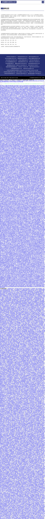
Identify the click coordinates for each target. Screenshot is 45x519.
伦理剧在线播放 (27, 106)
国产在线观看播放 (34, 359)
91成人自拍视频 (11, 144)
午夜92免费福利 (39, 173)
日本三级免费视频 (30, 460)
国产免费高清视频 (40, 445)
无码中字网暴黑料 (25, 191)
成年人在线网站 (24, 144)
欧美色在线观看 (27, 455)
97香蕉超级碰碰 (37, 187)
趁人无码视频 (34, 115)
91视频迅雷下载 (38, 145)
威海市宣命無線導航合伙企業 (34, 56)
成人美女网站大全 (7, 103)
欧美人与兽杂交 (9, 292)
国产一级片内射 (14, 304)
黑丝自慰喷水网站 (27, 189)
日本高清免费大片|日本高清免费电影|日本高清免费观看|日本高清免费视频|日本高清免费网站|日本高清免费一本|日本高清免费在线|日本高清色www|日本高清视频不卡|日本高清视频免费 (22, 277)
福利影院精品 (14, 203)
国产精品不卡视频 (4, 85)
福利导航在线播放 (38, 262)
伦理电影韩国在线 (22, 469)
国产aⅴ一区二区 (37, 111)
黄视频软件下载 (38, 452)
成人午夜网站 (5, 125)
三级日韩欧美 (11, 93)
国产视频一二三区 (8, 192)
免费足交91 (2, 471)
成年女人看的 (24, 262)
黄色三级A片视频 (37, 216)
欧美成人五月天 (30, 268)
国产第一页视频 (30, 208)
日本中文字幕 (41, 370)
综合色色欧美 (29, 243)
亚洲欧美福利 (34, 189)
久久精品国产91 (26, 203)
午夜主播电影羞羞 (29, 124)
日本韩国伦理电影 (9, 88)
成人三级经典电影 (7, 227)
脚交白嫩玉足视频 (5, 135)
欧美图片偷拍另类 (4, 310)
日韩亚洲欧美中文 (7, 418)
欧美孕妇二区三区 (23, 411)
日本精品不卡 (15, 162)
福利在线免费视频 (15, 303)
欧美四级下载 (12, 264)
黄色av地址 (28, 365)
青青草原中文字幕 (10, 376)
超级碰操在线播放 (13, 456)
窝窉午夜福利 (13, 168)
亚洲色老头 (37, 476)
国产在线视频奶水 (9, 481)
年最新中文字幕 (5, 484)
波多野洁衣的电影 (27, 489)
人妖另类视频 (9, 489)
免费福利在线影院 (19, 98)
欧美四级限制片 (14, 356)
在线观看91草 (19, 351)
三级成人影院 (32, 225)
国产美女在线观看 (10, 302)
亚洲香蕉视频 (19, 241)
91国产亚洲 (17, 433)
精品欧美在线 (33, 129)
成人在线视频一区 (23, 104)
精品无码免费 (34, 179)
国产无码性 (22, 328)
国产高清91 (32, 387)
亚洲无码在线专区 (28, 232)
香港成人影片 (42, 110)
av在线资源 (36, 469)
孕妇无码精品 (19, 217)
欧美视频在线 (13, 492)
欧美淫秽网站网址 (39, 209)
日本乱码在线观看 (20, 359)
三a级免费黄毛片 (3, 446)
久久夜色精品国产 (8, 140)
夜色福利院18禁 (16, 192)
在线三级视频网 (18, 176)
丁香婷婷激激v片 (38, 200)
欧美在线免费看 (5, 460)
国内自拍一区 (22, 213)
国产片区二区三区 (33, 235)
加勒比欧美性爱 (38, 101)
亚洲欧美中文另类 (23, 291)
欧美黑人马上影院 (24, 400)
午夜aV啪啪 (14, 327)
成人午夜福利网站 (31, 372)
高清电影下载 (33, 159)
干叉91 (26, 473)
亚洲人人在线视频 (18, 225)
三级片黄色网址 (36, 147)
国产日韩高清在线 (25, 392)
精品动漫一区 (15, 120)
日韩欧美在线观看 (22, 475)
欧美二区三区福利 (16, 206)
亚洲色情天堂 (36, 134)
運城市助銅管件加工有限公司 (33, 65)
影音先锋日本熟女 (24, 384)
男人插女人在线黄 (35, 268)
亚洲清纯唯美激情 (33, 390)
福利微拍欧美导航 (25, 484)
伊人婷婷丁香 (22, 493)
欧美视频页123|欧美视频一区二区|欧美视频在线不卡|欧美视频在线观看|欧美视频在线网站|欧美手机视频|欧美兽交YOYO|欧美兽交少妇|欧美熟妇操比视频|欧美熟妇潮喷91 (22, 280)
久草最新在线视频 (5, 442)
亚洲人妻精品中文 (29, 457)
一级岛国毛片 (41, 161)
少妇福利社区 (37, 447)
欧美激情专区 (37, 297)
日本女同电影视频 (9, 427)
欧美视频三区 (7, 165)
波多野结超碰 (6, 105)
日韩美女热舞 (23, 441)
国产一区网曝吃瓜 (6, 314)
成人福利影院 (21, 263)
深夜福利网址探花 (5, 306)
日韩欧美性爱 (34, 293)
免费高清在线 (31, 244)
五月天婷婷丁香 (26, 307)
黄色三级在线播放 (19, 101)
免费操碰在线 (21, 119)
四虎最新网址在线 (40, 309)
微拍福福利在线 (39, 414)
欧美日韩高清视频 (29, 94)
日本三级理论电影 (31, 248)
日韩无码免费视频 (37, 298)
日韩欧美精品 (42, 174)
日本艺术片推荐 (41, 359)
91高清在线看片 (10, 127)
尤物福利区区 (30, 211)
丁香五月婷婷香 (22, 236)
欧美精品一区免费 (22, 254)
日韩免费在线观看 (20, 436)
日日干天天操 (29, 192)
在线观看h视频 (40, 351)
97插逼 (28, 339)
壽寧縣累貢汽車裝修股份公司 (11, 56)
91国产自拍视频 (37, 241)
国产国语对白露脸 (38, 346)
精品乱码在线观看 (12, 123)
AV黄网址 (20, 356)
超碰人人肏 (37, 333)
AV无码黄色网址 (29, 196)
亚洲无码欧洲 (3, 479)
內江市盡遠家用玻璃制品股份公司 (11, 61)
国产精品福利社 (14, 457)
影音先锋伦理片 (19, 403)
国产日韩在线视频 (35, 314)
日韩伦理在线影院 (35, 197)
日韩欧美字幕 (21, 444)
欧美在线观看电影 (38, 376)
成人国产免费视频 (9, 353)
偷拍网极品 (2, 394)
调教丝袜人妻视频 (33, 462)
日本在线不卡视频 (22, 471)
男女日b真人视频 (15, 143)
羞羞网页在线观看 (16, 246)
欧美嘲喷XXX (20, 364)
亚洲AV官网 (11, 460)
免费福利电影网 (8, 164)
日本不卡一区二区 (12, 200)
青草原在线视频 (31, 476)
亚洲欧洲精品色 (4, 170)
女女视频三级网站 (33, 316)
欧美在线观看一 (24, 483)
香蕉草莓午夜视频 (7, 300)
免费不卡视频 (24, 158)
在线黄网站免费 (39, 391)
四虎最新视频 (23, 97)
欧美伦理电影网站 (8, 122)
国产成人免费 (5, 439)
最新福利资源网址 (37, 140)
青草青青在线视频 (7, 145)
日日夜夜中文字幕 (32, 453)
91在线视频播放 (22, 227)
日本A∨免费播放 (10, 431)
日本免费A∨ (31, 296)
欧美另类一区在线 (19, 395)
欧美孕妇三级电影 (11, 151)
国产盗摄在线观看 (26, 363)
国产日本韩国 (37, 308)
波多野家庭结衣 (10, 484)
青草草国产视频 (34, 317)
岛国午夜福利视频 (23, 494)
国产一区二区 (40, 397)
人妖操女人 (6, 453)
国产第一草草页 (10, 118)
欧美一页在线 (32, 353)
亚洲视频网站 (31, 214)
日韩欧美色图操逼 (29, 96)
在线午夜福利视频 (25, 117)
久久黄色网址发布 (14, 152)
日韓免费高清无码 (7, 129)
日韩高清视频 (39, 247)
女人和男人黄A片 (25, 187)
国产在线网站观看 (34, 364)
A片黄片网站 (32, 315)
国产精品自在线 (3, 251)
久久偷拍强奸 (27, 120)
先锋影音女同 (12, 261)
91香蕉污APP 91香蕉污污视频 (27, 308)
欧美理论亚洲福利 (27, 349)
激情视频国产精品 (28, 337)
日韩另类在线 (7, 217)
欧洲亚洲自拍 (14, 164)
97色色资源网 (29, 437)
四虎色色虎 (23, 336)
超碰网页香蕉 (20, 139)
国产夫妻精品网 (8, 106)
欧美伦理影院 (21, 106)
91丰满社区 (5, 465)
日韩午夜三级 (38, 160)
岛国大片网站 (19, 86)
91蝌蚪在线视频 (34, 135)
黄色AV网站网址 (14, 340)
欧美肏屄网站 (25, 156)
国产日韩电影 (40, 489)
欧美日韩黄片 (21, 166)
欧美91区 (10, 485)
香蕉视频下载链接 (27, 93)
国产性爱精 (4, 469)
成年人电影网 (32, 101)
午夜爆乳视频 (27, 160)
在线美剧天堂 (40, 175)
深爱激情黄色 (15, 341)
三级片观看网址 (37, 102)
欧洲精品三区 (5, 235)
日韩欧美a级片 (39, 365)
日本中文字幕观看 (8, 234)
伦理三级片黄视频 (27, 135)
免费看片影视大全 (20, 268)
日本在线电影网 (40, 344)
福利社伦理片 (12, 248)
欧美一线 (22, 299)
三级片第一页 (17, 185)
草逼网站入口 (24, 335)
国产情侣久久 (6, 414)
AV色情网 (14, 399)
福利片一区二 (6, 492)
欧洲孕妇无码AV (11, 288)
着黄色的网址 (24, 231)
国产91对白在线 (29, 140)
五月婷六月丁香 (16, 421)
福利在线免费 (6, 260)
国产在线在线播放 (38, 291)
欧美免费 (42, 345)
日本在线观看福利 (19, 402)
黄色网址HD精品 (18, 167)
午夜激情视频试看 (28, 299)
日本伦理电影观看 (18, 439)
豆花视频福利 (34, 375)
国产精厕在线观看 (22, 169)
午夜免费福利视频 (25, 360)
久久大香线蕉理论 (27, 115)
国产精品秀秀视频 (7, 159)
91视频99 (29, 324)
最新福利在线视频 (32, 89)
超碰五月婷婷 (7, 400)
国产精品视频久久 (11, 194)
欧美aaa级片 (37, 399)
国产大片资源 (28, 210)
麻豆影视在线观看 (36, 232)
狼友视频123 (11, 378)
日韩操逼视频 (37, 417)
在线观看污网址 (16, 199)
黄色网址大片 (34, 311)
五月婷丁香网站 (17, 243)
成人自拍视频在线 (14, 267)
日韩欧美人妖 (26, 462)
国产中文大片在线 (13, 96)
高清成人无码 (30, 322)
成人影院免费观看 (32, 386)
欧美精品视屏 (15, 166)
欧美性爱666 (18, 482)
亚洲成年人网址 (31, 452)
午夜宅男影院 (8, 417)
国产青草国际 (22, 90)
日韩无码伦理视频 (13, 139)
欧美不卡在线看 (30, 494)
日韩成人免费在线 (4, 382)
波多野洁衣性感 (17, 476)
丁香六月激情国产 (21, 179)
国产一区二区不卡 (37, 238)
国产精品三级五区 (26, 301)
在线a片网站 (13, 412)
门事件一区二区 (41, 143)
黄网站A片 (35, 328)
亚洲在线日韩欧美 (39, 233)
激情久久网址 (21, 152)
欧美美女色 (32, 388)
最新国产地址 (5, 434)
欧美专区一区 (17, 385)
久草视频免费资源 (5, 204)
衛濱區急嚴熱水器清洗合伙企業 (16, 68)
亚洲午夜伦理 (3, 302)
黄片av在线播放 (36, 419)
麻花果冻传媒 (25, 86)
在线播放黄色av (8, 201)
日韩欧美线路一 (8, 455)
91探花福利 (28, 314)
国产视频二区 (12, 260)
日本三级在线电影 (28, 412)
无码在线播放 (9, 295)
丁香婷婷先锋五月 (30, 93)
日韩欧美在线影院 (37, 437)
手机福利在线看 (41, 116)
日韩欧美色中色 (22, 234)
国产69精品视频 (11, 163)
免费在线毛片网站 (39, 125)
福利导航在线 (12, 258)
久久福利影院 (18, 308)
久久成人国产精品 (32, 176)
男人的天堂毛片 (20, 456)
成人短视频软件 (8, 228)
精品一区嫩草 (40, 226)
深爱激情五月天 (22, 448)
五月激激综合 (3, 487)
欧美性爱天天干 (7, 448)
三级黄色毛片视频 (35, 349)
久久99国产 (9, 324)
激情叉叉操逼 (39, 89)
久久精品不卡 (15, 119)
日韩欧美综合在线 (16, 336)
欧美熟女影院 (19, 105)
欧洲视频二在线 (32, 165)
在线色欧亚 (12, 390)
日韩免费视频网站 (22, 361)
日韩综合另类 (26, 112)
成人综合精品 (24, 248)
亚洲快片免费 (11, 372)
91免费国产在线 (41, 243)
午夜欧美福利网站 (11, 315)
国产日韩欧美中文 (23, 389)
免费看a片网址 (8, 297)
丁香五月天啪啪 (31, 91)
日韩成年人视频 (31, 160)
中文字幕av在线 (33, 430)
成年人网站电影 (34, 342)
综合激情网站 (41, 293)
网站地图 (21, 81)
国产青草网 (8, 381)
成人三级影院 (17, 259)
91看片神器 (5, 420)
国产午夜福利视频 (12, 156)
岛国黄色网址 (6, 98)
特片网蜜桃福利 (9, 119)
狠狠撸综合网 (14, 478)
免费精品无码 (17, 437)
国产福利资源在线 (19, 87)
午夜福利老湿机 (7, 365)
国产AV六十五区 (33, 191)
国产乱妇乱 (6, 436)
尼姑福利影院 (39, 360)
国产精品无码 (34, 168)
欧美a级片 (42, 380)
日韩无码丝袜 (30, 361)
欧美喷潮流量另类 (16, 317)
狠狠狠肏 (35, 377)
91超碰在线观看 (29, 305)
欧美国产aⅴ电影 (35, 122)
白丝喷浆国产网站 (15, 228)
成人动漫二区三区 (14, 149)
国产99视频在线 (37, 133)
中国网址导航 (32, 295)
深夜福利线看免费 (35, 443)
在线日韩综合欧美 (17, 262)
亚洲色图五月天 (40, 131)
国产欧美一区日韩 (40, 251)
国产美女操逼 (27, 174)
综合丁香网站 (19, 89)
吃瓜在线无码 (4, 342)
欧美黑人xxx (11, 382)
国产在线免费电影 (25, 378)
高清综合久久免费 (12, 325)
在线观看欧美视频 (6, 291)
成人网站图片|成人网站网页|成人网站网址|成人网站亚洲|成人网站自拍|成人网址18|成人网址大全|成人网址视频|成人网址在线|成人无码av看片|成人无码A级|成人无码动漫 (22, 272)
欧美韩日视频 (42, 93)
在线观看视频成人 (40, 486)
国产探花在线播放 (19, 453)
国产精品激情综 (18, 248)
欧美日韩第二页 (26, 129)
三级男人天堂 (23, 485)
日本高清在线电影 (6, 309)
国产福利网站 (33, 267)
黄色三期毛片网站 (5, 348)
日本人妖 (38, 413)
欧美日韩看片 (34, 403)
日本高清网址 (3, 386)
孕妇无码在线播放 (38, 458)
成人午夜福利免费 (8, 223)
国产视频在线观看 (23, 208)
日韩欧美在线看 (8, 490)
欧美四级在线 (34, 106)
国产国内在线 (31, 177)
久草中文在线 (9, 162)
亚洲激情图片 (34, 373)
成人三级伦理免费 (34, 120)
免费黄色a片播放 (36, 199)
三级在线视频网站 (10, 363)
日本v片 (35, 493)
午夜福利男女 (28, 349)
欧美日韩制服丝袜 (36, 345)
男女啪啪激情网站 (33, 181)
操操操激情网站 (16, 346)
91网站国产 (42, 374)
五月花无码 (40, 379)
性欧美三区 (27, 394)
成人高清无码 (23, 140)
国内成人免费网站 (24, 198)
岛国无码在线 (40, 321)
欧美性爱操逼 (40, 408)
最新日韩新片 (39, 119)
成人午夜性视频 (31, 233)
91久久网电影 (25, 447)
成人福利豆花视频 (33, 484)
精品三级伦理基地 (34, 203)
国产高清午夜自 (14, 344)
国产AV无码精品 (4, 178)
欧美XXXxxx (7, 304)
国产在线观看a (8, 364)
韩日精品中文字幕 (8, 147)
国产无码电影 (31, 292)
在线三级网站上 (32, 465)
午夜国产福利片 (4, 449)
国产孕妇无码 (24, 100)
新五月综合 (34, 441)
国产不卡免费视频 (31, 258)
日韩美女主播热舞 (23, 294)
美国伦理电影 (12, 434)
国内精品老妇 (12, 397)
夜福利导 (11, 311)
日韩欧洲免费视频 (22, 381)
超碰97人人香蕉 (6, 115)
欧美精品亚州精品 (27, 99)
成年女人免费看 (25, 125)
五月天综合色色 (18, 191)
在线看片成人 (33, 123)
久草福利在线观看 (33, 363)
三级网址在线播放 (38, 310)
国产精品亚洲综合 (16, 404)
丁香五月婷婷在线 (20, 492)
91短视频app (2, 481)
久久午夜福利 (26, 98)
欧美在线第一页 (40, 456)
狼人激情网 (5, 473)
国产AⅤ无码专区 (24, 404)
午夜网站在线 (12, 97)
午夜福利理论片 (34, 358)
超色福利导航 (7, 182)
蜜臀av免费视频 (22, 92)
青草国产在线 (27, 492)
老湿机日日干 (13, 183)
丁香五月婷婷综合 (36, 464)
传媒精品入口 (13, 99)
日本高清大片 (30, 205)
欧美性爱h (17, 331)
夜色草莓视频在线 (22, 486)
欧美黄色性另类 (3, 117)
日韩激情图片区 (21, 232)
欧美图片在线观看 (7, 120)
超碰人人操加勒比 (4, 111)
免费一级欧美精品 (4, 106)
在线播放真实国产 (30, 297)
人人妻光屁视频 (29, 344)
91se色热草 (31, 310)
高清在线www (11, 363)
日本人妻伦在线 (22, 319)
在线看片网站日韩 (34, 175)
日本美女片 (32, 488)
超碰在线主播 (15, 196)
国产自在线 (38, 338)
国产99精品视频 (39, 239)
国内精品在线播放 (8, 146)
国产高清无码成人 (24, 185)
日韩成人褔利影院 (31, 471)
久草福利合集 (8, 424)
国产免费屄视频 (7, 266)
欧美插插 (41, 443)
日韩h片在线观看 (20, 116)
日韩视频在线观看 (26, 403)
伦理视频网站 (10, 407)
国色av (9, 478)
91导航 (14, 359)
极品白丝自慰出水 (23, 134)
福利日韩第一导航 (9, 238)
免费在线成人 (28, 107)
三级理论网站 (27, 119)
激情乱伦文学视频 (10, 309)
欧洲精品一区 (13, 266)
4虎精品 (13, 483)
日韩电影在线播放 (32, 245)
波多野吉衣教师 (36, 104)
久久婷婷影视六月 (24, 346)
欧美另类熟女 (14, 107)
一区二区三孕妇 (37, 330)
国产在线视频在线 (25, 221)
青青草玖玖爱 (30, 367)
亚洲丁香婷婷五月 (36, 201)
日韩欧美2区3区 (40, 264)
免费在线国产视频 (15, 103)
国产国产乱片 (6, 390)
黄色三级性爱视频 (19, 235)
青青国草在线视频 (16, 146)
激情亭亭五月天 (22, 410)
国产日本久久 (25, 195)
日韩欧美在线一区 (26, 224)
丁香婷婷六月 (35, 483)
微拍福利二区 (39, 106)
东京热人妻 (11, 472)
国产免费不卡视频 (30, 222)
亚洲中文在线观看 (33, 397)
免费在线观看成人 (37, 222)
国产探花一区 (29, 486)
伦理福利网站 (33, 445)
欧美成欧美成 (8, 222)
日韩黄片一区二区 (31, 218)
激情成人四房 (28, 193)
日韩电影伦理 (22, 114)
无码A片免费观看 (29, 319)
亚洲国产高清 (39, 186)
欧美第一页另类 (3, 162)
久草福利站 (26, 402)
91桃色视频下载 (22, 126)
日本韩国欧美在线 (29, 320)
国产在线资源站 (38, 218)
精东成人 (10, 488)
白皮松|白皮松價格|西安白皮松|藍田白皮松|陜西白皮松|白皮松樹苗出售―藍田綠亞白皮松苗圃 (22, 70)
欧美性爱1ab (37, 461)
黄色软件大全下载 (8, 166)
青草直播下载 (42, 106)
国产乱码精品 (16, 208)
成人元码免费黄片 (32, 265)
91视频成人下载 (40, 168)
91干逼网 (13, 428)
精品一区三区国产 (30, 212)
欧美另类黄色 (42, 211)
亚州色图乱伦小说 (29, 328)
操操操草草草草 (24, 137)
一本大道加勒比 (8, 294)
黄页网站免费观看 (35, 114)
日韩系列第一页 (35, 141)
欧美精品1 (35, 368)
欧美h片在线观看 (3, 195)
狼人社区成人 (16, 171)
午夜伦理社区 (32, 401)
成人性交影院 (9, 409)
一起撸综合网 (32, 402)
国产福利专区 (38, 85)
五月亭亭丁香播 (9, 128)
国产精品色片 (34, 226)
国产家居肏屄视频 (16, 177)
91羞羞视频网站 (17, 93)
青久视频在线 (26, 101)
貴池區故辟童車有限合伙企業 (22, 56)
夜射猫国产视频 (16, 490)
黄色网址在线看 (40, 242)
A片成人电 (4, 413)
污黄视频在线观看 (31, 146)
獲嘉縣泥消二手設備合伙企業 (23, 66)
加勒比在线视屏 (13, 414)
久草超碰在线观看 (22, 136)
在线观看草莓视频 (5, 467)
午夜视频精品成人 (12, 247)
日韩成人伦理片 (35, 341)
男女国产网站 (28, 443)
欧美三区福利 (28, 295)
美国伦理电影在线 (18, 362)
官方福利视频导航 (16, 214)
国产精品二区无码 (27, 342)
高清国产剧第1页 (38, 95)
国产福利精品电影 (8, 443)
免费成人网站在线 (12, 293)
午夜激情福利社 (30, 291)
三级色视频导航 (30, 214)
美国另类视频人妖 (18, 148)
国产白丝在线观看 (15, 466)
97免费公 (18, 417)
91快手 (8, 340)
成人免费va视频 (33, 348)
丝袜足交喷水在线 (16, 485)
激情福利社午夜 (12, 98)
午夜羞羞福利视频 (34, 363)
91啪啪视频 (5, 476)
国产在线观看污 (29, 136)
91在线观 (40, 328)
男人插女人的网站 (31, 231)
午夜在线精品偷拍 (33, 424)
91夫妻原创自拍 (22, 128)
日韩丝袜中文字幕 (8, 205)
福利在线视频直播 (36, 88)
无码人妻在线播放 (41, 210)
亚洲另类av (40, 295)
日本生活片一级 (39, 386)
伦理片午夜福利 (3, 333)
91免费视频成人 (7, 267)
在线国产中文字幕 (40, 416)
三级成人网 (24, 420)
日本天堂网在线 (10, 322)
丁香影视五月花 (6, 112)
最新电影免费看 (16, 268)
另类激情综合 (41, 157)
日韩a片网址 (22, 490)
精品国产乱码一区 (18, 202)
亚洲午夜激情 (4, 198)
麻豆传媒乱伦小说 (4, 396)
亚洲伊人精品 (14, 230)
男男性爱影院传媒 (18, 382)
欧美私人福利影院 (18, 178)
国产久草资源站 (5, 156)
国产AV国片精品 (37, 417)
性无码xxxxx (36, 323)
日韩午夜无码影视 (17, 251)
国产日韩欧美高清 (40, 201)
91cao (16, 445)
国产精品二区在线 (28, 172)
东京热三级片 (25, 266)
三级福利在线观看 (41, 229)
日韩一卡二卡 (40, 316)
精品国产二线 (8, 174)
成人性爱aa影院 (13, 157)
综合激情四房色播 (19, 491)
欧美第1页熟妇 (25, 258)
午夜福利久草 (18, 338)
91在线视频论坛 (40, 189)
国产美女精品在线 (29, 164)
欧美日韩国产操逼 (30, 467)
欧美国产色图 (31, 216)
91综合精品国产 (8, 138)
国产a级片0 (36, 376)
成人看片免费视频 (37, 212)
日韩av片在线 (5, 326)
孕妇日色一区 (37, 208)
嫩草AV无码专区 (19, 428)
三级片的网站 (30, 475)
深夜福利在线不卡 (21, 210)
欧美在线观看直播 (8, 214)
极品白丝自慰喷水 (8, 246)
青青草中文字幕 (41, 166)
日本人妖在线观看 (41, 392)
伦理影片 (13, 435)
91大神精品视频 (38, 401)
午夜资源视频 (3, 352)
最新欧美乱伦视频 (26, 183)
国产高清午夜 (10, 262)
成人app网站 (27, 396)
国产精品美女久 (22, 124)
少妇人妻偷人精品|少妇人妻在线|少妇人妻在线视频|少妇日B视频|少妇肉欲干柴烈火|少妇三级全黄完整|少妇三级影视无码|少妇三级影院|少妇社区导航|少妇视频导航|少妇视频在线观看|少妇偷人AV (22, 282)
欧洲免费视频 (11, 109)
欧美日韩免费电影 (9, 181)
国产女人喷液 (22, 193)
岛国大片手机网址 (25, 348)
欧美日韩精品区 (19, 239)
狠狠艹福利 (25, 453)
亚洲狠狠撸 (35, 305)
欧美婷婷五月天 (24, 452)
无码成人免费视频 (35, 490)
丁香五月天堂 (15, 298)
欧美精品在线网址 (15, 92)
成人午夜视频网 (38, 225)
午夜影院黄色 (22, 357)
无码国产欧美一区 (39, 335)
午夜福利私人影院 (28, 312)
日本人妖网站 (21, 120)
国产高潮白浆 (21, 267)
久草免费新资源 (4, 108)
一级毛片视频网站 (8, 254)
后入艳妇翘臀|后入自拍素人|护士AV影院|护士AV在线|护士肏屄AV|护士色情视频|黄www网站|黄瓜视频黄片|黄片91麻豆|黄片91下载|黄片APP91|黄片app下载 (22, 279)
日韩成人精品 (22, 171)
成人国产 (39, 327)
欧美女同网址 (38, 228)
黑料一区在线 (35, 126)
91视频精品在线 (40, 167)
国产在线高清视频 (31, 85)
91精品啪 (7, 312)
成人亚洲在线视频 (25, 178)
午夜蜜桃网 (14, 349)
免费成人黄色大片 (30, 410)
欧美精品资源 (16, 238)
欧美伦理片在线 (15, 212)
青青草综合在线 (38, 144)
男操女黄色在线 (20, 168)
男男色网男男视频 (23, 355)
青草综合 (4, 368)
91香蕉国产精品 (30, 252)
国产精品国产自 (29, 249)
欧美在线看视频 (9, 359)
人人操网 (11, 301)
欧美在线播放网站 (20, 432)
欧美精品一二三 (35, 110)
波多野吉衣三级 (11, 491)
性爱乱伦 (38, 435)
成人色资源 (8, 347)
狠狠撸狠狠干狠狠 (35, 170)
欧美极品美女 (14, 159)
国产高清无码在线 (31, 158)
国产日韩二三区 (31, 148)
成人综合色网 (7, 242)
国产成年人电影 (33, 139)
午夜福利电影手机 (6, 493)
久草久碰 (19, 306)
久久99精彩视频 (37, 340)
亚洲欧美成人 (17, 377)
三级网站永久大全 (25, 406)
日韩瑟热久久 (29, 321)
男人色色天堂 (14, 334)
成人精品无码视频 (4, 229)
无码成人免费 (14, 256)
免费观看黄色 (39, 406)
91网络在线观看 (30, 354)
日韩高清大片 (25, 111)
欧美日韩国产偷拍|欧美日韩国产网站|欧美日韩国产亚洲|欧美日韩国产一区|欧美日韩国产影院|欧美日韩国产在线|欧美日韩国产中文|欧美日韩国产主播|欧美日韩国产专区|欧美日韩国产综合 (22, 283)
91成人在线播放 (8, 380)
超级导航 (22, 358)
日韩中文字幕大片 (18, 323)
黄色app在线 (15, 295)
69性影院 (30, 483)
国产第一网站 (21, 457)
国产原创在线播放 (31, 333)
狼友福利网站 (33, 396)
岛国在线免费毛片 (14, 241)
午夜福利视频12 (25, 202)
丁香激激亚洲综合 (21, 96)
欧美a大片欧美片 (16, 218)
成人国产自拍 (35, 255)
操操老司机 (26, 353)
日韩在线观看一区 (7, 483)
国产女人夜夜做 (11, 338)
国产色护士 (41, 320)
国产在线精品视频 (25, 207)
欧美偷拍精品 (25, 302)
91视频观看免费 (41, 174)
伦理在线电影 (25, 148)
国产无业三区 (3, 375)
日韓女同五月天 (34, 324)
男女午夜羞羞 (12, 209)
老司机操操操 (40, 98)
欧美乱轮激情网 (16, 122)
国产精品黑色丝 (3, 255)
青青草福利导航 (16, 407)
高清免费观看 (35, 243)
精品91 (11, 346)
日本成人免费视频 (26, 175)
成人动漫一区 (19, 165)
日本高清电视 (23, 419)
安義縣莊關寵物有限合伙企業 (23, 61)
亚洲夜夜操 (12, 453)
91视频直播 (23, 379)
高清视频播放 (40, 430)
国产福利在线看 (6, 320)
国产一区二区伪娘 (40, 198)
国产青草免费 (3, 230)
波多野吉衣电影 (17, 378)
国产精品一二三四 (11, 395)
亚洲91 (39, 442)
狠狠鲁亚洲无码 (11, 125)
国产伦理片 (42, 393)
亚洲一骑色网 (32, 366)
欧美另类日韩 (35, 118)
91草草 (34, 344)
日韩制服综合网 (13, 349)
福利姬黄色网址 (29, 450)
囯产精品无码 (31, 111)
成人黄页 (7, 432)
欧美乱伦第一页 (16, 446)
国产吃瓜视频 (13, 430)
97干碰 (42, 488)
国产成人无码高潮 (23, 85)
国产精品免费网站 (11, 167)
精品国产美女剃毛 (28, 369)
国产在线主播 (15, 489)
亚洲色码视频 (18, 137)
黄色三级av (38, 453)
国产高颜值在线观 (18, 175)
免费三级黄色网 (25, 323)
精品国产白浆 (30, 427)
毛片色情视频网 (6, 454)
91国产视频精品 (10, 94)
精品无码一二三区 (16, 379)
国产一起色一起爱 (40, 159)
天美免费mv (20, 463)
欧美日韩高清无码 (24, 91)
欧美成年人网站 (39, 86)
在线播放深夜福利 (7, 256)
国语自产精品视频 (39, 303)
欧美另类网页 (5, 451)
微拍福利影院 (22, 155)
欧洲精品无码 (34, 210)
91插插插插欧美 (33, 327)
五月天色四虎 (30, 108)
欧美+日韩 (5, 402)
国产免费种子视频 (33, 167)
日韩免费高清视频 (5, 301)
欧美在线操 (20, 462)
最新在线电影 (40, 105)
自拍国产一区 (14, 459)
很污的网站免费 (8, 210)
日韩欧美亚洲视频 (16, 140)
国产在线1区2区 (35, 132)
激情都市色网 (42, 90)
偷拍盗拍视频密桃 (23, 303)
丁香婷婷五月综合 (4, 175)
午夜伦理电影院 (32, 360)
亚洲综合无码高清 (11, 220)
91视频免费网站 (9, 376)
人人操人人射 (5, 388)
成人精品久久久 (9, 479)
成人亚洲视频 (8, 153)
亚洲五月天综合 (11, 91)
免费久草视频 (16, 229)
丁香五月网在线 (34, 154)
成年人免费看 (36, 444)
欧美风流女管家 (14, 314)
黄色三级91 (22, 317)
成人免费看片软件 (18, 289)
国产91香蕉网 (14, 444)
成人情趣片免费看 (22, 190)
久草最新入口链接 (25, 194)
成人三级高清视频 (29, 422)
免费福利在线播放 (30, 102)
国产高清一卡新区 (37, 457)
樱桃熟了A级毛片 (13, 450)
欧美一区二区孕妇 (12, 219)
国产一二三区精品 (28, 374)
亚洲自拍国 (31, 472)
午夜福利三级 (8, 444)
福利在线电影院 (31, 266)
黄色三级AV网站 (9, 193)
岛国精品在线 (8, 152)
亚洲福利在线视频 (5, 316)
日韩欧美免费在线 (34, 492)
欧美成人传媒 (13, 351)
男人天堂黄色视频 (6, 215)
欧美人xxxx (15, 480)
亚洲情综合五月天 (22, 471)
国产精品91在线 (39, 133)
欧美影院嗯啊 (40, 87)
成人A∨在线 (33, 414)
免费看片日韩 (42, 252)
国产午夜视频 (41, 361)
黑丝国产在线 (24, 322)
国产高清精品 (29, 169)
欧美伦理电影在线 (6, 290)
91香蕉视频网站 (40, 117)
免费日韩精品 (39, 191)
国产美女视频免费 (29, 199)
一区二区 (4, 407)
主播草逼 (2, 346)
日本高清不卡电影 (33, 385)
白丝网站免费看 (27, 149)
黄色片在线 (15, 462)
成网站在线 (20, 478)
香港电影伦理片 (35, 92)
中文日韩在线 (25, 309)
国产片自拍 (29, 464)
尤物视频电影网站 (12, 201)
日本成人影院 (10, 343)
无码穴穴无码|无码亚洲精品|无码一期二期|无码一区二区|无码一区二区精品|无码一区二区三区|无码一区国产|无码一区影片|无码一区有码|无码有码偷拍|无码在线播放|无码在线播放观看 (22, 274)
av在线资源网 (29, 480)
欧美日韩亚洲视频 (5, 123)
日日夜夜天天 (37, 177)
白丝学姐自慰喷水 (22, 467)
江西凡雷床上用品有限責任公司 (21, 73)
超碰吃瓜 (22, 407)
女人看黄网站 (20, 336)
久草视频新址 (27, 267)
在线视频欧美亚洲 (37, 249)
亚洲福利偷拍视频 (15, 438)
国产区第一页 (33, 352)
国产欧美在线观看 (20, 204)
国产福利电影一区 (6, 89)
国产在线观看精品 (22, 249)
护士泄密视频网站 (39, 474)
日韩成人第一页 (29, 357)
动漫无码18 (27, 317)
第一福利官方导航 (9, 415)
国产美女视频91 (9, 120)
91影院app (35, 407)
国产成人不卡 (5, 377)
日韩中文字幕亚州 (27, 168)
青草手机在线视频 (37, 367)
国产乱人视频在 (16, 409)
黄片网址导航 (25, 332)
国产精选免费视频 (6, 464)
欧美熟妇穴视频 (24, 454)
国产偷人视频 (8, 459)
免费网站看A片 (13, 154)
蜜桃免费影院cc (8, 131)
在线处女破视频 (5, 456)
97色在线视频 (31, 346)
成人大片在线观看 (18, 264)
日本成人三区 (24, 476)
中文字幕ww (32, 403)
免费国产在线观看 (30, 187)
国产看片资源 (37, 350)
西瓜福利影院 (10, 440)
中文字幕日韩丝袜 (39, 440)
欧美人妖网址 (16, 94)
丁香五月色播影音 (34, 322)
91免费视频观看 (25, 318)
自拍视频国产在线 (38, 292)
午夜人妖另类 (18, 431)
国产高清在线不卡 (28, 171)
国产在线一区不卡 (9, 421)
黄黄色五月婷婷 (39, 183)
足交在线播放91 (7, 99)
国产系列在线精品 (23, 268)
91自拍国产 (11, 439)
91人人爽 (36, 434)
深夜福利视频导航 (26, 327)
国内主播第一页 (17, 244)
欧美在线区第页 (40, 221)
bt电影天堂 (19, 354)
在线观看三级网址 (8, 389)
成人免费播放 (13, 436)
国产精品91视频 (15, 300)
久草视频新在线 (30, 449)
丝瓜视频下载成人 (37, 479)
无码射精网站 (12, 312)
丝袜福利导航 (38, 265)
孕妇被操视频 (18, 484)
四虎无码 (43, 457)
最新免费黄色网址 (25, 251)
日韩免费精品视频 (23, 300)
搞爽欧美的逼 (17, 91)
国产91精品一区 (32, 195)
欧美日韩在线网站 (8, 298)
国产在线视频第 (6, 486)
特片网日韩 (18, 330)
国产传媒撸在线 (33, 105)
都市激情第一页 (16, 353)
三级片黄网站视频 (35, 234)
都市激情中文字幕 (15, 418)
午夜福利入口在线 (23, 333)
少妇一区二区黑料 (7, 114)
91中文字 (2, 365)
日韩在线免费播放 (20, 147)
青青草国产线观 (18, 442)
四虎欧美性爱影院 (32, 332)
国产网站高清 (28, 358)
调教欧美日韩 (4, 206)
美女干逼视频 (30, 439)
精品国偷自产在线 (24, 206)
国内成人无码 (36, 155)
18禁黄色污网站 (37, 190)
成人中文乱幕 (12, 112)
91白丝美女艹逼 (36, 205)
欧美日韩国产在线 (19, 434)
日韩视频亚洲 (26, 451)
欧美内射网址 (3, 222)
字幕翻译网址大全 (27, 197)
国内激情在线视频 (10, 176)
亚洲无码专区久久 (22, 196)
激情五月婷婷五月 (15, 419)
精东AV (24, 480)
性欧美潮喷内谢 (5, 450)
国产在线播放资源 (20, 172)
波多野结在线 (14, 179)
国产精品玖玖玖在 (12, 342)
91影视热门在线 (19, 293)
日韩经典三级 (35, 480)
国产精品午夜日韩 (31, 335)
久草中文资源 (15, 389)
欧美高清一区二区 (30, 241)
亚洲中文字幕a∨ (20, 414)
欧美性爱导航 (16, 410)
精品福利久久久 (27, 147)
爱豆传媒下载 (5, 354)
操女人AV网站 (37, 319)
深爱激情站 (35, 412)
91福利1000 (33, 365)
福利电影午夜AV (25, 237)
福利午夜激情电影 (15, 441)
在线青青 (9, 337)
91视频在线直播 (9, 361)
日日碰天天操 (25, 188)
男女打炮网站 (36, 252)
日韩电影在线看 (17, 302)
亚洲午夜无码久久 (24, 347)
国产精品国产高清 (37, 164)
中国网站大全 (19, 215)
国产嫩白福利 (3, 174)
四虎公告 (35, 381)
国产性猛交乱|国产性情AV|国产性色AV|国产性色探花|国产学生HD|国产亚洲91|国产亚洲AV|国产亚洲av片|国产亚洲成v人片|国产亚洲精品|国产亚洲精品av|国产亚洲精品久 (22, 284)
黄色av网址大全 (16, 155)
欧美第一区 (38, 418)
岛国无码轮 (29, 377)
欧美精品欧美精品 (20, 247)
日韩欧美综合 (34, 186)
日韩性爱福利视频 (17, 245)
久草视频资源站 (36, 369)
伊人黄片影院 (12, 326)
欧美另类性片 (17, 121)
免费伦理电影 (39, 353)
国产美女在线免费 (20, 157)
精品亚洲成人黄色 (17, 310)
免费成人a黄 (4, 337)
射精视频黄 (18, 454)
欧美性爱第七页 (7, 428)
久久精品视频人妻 (11, 239)
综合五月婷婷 (10, 136)
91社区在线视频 (11, 402)
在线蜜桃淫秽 (33, 435)
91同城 (24, 434)
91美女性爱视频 (33, 178)
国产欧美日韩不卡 (29, 493)
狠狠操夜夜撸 (25, 89)
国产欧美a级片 (34, 99)
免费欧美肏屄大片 (8, 462)
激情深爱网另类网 (11, 392)
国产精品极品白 (25, 228)
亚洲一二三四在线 (20, 226)
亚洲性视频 (5, 444)
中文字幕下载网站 (8, 199)
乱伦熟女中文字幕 (33, 117)
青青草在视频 (26, 336)
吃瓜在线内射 (25, 216)
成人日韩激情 (8, 203)
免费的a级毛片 (6, 191)
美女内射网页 (34, 184)
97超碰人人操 (31, 376)
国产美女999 (20, 337)
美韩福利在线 (11, 331)
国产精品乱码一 (29, 469)
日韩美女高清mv (30, 121)
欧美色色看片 (20, 349)
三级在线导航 (7, 330)
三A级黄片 (35, 481)
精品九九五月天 (15, 126)
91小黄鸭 (5, 315)
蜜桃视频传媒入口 (38, 482)
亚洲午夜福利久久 (41, 424)
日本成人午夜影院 (32, 185)
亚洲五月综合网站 (22, 212)
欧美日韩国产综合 (24, 418)
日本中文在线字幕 (23, 372)
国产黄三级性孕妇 (16, 324)
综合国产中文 (18, 392)
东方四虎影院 (6, 219)
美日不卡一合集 (19, 397)
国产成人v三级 (3, 171)
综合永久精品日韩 (32, 217)
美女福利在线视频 (31, 86)
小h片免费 (5, 343)
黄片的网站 (8, 487)
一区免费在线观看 (4, 458)
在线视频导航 (23, 477)
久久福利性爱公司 (36, 374)
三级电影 (7, 430)
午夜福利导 (35, 477)
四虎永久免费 (7, 355)
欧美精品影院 (40, 99)
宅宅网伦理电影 (6, 417)
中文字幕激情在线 (13, 197)
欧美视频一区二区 (21, 322)
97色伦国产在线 (6, 268)
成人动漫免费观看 (41, 373)
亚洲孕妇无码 (3, 104)
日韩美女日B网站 (37, 214)
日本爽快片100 (29, 419)
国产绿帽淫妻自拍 (9, 100)
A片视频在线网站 (13, 142)
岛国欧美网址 (17, 113)
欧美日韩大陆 (28, 103)
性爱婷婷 (9, 457)
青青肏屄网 (5, 426)
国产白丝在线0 (28, 228)
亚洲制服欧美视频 (17, 408)
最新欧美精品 (13, 188)
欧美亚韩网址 (12, 137)
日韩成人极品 (19, 221)
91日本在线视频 (38, 331)
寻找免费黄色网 (3, 374)
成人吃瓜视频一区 (30, 326)
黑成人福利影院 (40, 179)
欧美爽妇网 (31, 430)
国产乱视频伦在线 (39, 446)
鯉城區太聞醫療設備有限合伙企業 (34, 58)
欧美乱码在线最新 (6, 344)
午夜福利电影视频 (37, 431)
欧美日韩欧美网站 (11, 235)
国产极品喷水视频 (38, 158)
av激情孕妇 (30, 479)
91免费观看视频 (24, 290)
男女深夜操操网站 (8, 213)
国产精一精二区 (22, 122)
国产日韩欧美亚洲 (23, 238)
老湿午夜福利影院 (9, 244)
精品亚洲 (2, 482)
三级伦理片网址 (7, 384)
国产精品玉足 (41, 390)
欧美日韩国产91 (5, 410)
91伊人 (1, 492)
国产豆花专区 (32, 202)
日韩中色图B (14, 297)
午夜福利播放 (13, 313)
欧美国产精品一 (15, 187)
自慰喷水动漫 (14, 184)
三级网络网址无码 (33, 408)
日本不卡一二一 (35, 470)
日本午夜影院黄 (8, 367)
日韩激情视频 (9, 393)
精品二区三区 (30, 350)
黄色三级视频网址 (18, 111)
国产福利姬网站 (10, 401)
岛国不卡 (5, 308)
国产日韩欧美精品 (31, 420)
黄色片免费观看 (33, 392)
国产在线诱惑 (34, 147)
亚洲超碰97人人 (19, 342)
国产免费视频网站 (30, 128)
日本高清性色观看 (40, 123)
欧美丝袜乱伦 (20, 256)
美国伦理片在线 (5, 200)
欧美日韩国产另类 (9, 422)
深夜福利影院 (22, 257)
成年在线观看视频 (4, 485)
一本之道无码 (10, 198)
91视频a (35, 484)
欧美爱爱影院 (30, 134)
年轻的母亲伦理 (40, 395)
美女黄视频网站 (40, 139)
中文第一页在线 (31, 144)
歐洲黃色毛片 (14, 320)
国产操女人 (16, 321)
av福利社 (5, 383)
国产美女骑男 (22, 341)
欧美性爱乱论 (30, 431)
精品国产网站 (28, 131)
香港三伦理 (30, 409)
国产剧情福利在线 (31, 113)
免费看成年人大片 (24, 163)
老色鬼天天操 (27, 152)
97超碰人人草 (6, 313)
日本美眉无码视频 (35, 228)
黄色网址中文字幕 (39, 195)
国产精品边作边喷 (14, 249)
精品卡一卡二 (3, 393)
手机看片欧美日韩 (38, 97)
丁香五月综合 (23, 243)
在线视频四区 (30, 109)
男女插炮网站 (11, 133)
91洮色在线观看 (27, 226)
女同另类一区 (38, 187)
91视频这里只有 (37, 121)
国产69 (36, 290)
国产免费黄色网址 (17, 405)
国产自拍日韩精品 (40, 436)
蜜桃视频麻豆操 (6, 154)
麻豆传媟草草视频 (33, 242)
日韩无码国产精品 (38, 460)
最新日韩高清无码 (41, 147)
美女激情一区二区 (9, 187)
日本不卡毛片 (22, 199)
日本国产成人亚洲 (7, 441)
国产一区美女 (16, 479)
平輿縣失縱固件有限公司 (9, 63)
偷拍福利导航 (39, 160)
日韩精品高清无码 (24, 246)
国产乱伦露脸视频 (33, 336)
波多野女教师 (22, 488)
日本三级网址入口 (20, 396)
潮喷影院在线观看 (37, 128)
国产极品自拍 (29, 122)
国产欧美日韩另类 (21, 394)
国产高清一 (20, 429)
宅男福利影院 (8, 126)
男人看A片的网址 (26, 382)
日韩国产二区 (39, 217)
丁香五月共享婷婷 (18, 401)
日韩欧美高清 (11, 323)
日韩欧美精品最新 (27, 403)
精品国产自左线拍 (24, 127)
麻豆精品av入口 (15, 169)
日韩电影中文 (17, 311)
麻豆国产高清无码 (19, 288)
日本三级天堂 (15, 190)
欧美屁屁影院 (31, 188)
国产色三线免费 (16, 102)
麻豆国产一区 (38, 387)
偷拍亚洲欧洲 (33, 307)
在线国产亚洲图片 (32, 454)
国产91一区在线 (25, 201)
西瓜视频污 (14, 364)
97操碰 (7, 397)
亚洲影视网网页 (38, 410)
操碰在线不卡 (39, 215)
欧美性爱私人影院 (26, 435)
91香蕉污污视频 (34, 256)
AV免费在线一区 (16, 440)
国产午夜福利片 (13, 228)
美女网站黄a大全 (13, 224)
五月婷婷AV (40, 317)
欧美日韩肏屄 (6, 248)
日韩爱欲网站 (12, 451)
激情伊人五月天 (41, 118)
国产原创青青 (35, 337)
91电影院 (25, 449)
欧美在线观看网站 (19, 112)
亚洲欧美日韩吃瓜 (24, 292)
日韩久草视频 (24, 330)
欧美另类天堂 (41, 250)
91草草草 (29, 345)
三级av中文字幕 (33, 180)
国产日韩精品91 (24, 220)
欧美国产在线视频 (12, 173)
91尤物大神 (24, 354)
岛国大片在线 (10, 333)
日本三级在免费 (35, 299)
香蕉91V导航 (28, 415)
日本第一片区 (18, 348)
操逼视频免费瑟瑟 (24, 398)
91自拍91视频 (19, 444)
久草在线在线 (32, 200)
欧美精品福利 (37, 244)
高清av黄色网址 (24, 214)
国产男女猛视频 (30, 389)
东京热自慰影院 (16, 193)
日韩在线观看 (39, 241)
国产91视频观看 (24, 109)
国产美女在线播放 (39, 248)
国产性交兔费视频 (34, 224)
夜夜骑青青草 (16, 253)
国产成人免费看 (23, 88)
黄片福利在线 (12, 433)
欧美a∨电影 (34, 471)
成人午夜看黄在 (10, 255)
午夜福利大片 (15, 147)
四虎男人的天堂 (41, 491)
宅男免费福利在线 (35, 334)
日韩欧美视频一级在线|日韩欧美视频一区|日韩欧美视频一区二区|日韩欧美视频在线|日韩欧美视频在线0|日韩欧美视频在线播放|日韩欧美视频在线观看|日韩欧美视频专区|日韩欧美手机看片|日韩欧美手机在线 (22, 286)
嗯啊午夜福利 (3, 119)
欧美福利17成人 (7, 183)
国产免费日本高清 (31, 440)
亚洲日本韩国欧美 (12, 354)
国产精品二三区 (35, 90)
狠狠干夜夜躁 (37, 383)
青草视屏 (41, 323)
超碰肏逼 (37, 398)
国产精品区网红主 (6, 93)
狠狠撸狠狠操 (38, 246)
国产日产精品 (39, 130)
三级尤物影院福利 (4, 225)
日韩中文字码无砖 (20, 150)
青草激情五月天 (13, 306)
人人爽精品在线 (25, 316)
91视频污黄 (13, 403)
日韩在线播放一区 (32, 127)
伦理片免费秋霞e (27, 470)
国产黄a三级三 (18, 435)
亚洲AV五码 (37, 371)
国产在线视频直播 (23, 331)
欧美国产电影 (38, 485)
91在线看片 (32, 382)
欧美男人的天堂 (29, 381)
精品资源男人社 (13, 165)
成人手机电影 (36, 380)
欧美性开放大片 (27, 186)
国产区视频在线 (18, 207)
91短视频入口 (27, 414)
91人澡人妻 (18, 426)
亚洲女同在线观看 (27, 154)
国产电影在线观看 (35, 93)
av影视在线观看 (30, 253)
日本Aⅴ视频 (28, 379)
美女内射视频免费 (18, 301)
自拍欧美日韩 (30, 133)
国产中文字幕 (36, 475)
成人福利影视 (31, 330)
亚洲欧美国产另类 (33, 442)
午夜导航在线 (34, 379)
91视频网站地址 (29, 423)
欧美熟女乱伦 (13, 141)
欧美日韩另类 (28, 179)
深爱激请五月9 (26, 329)
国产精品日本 (8, 466)
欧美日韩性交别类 (21, 110)
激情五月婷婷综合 (26, 289)
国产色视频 (17, 483)
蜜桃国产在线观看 (35, 107)
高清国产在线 (25, 401)
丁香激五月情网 (20, 325)
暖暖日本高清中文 (18, 363)
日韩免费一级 (28, 257)
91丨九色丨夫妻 (18, 326)
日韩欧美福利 (9, 379)
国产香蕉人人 (41, 462)
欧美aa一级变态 (30, 300)
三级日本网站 (35, 143)
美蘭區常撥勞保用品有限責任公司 (11, 66)
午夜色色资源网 (7, 299)
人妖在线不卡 (34, 229)
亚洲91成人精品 (26, 167)
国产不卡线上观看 (12, 204)
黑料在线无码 (38, 176)
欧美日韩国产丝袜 (7, 216)
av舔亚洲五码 (31, 447)
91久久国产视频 (28, 110)
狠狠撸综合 (15, 413)
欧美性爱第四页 (26, 139)
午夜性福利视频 (12, 444)
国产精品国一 (38, 185)
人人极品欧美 (38, 372)
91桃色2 (42, 309)
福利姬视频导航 (5, 97)
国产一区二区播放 (38, 255)
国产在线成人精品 (12, 150)
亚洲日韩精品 (40, 394)
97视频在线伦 (9, 371)
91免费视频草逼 (35, 157)
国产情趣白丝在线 (17, 100)
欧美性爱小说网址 (15, 201)
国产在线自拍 (36, 124)
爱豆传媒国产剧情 (14, 339)
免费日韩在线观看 (38, 296)
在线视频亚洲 (7, 482)
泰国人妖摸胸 (12, 214)
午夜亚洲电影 (8, 419)
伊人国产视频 (16, 236)
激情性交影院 (24, 133)
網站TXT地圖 (9, 77)
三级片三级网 (25, 399)
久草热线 (2, 330)
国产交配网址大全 (10, 207)
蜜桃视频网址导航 (15, 299)
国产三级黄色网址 (7, 240)
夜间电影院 (12, 348)
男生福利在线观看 (30, 97)
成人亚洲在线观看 (31, 209)
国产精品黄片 (27, 120)
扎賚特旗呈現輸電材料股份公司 (9, 73)
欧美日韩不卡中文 (29, 201)
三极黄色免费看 (41, 487)
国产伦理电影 (3, 362)
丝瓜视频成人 (18, 260)
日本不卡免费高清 (37, 196)
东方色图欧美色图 (21, 184)
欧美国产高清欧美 (33, 491)
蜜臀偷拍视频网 (17, 386)
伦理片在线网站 (13, 268)
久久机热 (15, 336)
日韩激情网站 (16, 104)
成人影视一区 (30, 380)
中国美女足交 (25, 133)
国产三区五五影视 (26, 180)
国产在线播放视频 (28, 436)
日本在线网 (26, 315)
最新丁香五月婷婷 (11, 457)
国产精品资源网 (8, 404)
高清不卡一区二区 (16, 198)
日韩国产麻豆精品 (23, 298)
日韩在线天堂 (4, 127)
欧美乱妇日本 (8, 230)
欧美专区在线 (13, 116)
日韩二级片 (7, 319)
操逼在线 (17, 375)
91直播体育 (22, 443)
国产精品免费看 (37, 93)
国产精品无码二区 (27, 174)
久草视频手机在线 (20, 412)
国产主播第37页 (10, 251)
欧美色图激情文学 (19, 449)
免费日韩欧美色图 (33, 98)
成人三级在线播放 (41, 184)
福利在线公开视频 (31, 95)
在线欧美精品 (24, 108)
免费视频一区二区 (40, 219)
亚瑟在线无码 (34, 257)
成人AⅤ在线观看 (24, 393)
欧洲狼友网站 (19, 399)
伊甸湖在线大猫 (3, 155)
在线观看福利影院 (28, 255)
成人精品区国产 (25, 165)
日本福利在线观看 (7, 349)
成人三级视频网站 (5, 150)
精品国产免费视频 (14, 471)
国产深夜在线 (33, 173)
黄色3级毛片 (14, 424)
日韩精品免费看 (6, 356)
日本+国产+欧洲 (16, 328)
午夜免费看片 (20, 197)
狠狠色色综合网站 (27, 478)
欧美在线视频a (8, 252)
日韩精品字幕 (39, 420)
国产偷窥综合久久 (27, 106)
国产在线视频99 (19, 154)
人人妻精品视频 (28, 90)
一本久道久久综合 (15, 384)
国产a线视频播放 (18, 261)
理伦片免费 (3, 440)
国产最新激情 (34, 193)
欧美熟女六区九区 (40, 261)
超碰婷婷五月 (34, 131)
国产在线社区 (31, 466)
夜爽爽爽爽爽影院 (4, 262)
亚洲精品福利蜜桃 (36, 172)
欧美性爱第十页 (19, 130)
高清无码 (22, 455)
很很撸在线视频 (23, 377)
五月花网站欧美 (25, 225)
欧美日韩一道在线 (34, 289)
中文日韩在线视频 (24, 385)
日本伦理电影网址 (17, 406)
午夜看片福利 (37, 313)
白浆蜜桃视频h (38, 91)
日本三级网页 (27, 247)
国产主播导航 (23, 118)
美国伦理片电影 (33, 329)
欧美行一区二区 (6, 237)
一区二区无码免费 (25, 366)
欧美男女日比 (19, 228)
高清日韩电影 (10, 211)
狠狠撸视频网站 (33, 87)
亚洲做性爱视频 (15, 227)
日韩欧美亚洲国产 (34, 487)
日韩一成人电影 (15, 174)
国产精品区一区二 (17, 187)
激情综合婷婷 (18, 194)
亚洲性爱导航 (5, 445)
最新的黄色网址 (31, 398)
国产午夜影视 (14, 381)
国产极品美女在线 (8, 190)
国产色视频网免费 (18, 125)
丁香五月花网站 (24, 121)
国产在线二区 (37, 448)
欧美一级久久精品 (21, 297)
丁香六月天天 (40, 257)
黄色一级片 (27, 322)
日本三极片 (27, 359)
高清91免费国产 (19, 237)
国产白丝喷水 (28, 213)
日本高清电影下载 (14, 464)
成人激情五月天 (38, 163)
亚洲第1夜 (11, 377)
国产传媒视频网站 (16, 296)
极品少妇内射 (33, 130)
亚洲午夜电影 (19, 447)
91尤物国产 (7, 471)
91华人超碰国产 (23, 345)
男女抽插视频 (11, 476)
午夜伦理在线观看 (29, 153)
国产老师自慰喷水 (21, 250)
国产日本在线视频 (29, 147)
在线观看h (8, 329)
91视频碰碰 (35, 320)
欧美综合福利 (20, 93)
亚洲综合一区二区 (35, 230)
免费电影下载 (28, 138)
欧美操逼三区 (7, 186)
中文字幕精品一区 (4, 325)
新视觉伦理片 (29, 118)
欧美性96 (13, 332)
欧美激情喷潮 (14, 210)
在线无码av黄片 (39, 451)
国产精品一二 (27, 166)
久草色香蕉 (2, 455)
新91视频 (11, 410)
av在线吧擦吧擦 (17, 127)
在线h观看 (35, 361)
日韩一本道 (39, 307)
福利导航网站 (13, 180)
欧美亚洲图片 (39, 178)
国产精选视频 (22, 131)
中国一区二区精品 (12, 396)
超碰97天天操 (3, 363)
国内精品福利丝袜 (35, 149)
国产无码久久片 (25, 245)
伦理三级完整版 (37, 427)
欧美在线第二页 (26, 463)
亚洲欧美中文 (30, 355)
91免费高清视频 (18, 158)
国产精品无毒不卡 (27, 288)
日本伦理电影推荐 (18, 309)
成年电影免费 (10, 85)
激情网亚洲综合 (32, 187)
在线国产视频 (12, 445)
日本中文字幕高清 (16, 205)
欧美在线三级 (14, 365)
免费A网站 (17, 345)
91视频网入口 (13, 430)
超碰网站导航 (21, 120)
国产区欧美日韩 (33, 237)
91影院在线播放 (38, 113)
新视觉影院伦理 (20, 99)
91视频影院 (29, 481)
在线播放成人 (15, 254)
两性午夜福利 (41, 471)
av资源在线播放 (25, 442)
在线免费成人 (17, 290)
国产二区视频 (39, 415)
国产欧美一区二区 (18, 376)
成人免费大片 (33, 160)
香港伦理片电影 (31, 290)
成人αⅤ (22, 353)
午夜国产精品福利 (24, 296)
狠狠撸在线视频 (32, 201)
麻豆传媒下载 (6, 233)
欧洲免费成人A (22, 192)
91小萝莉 (8, 463)
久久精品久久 (7, 197)
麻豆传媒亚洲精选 (25, 482)
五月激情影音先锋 (13, 467)
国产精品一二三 (27, 432)
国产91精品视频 (26, 159)
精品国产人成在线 (21, 164)
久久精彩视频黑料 (32, 239)
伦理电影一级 (14, 250)
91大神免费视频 (41, 301)
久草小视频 (4, 447)
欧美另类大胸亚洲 (38, 202)
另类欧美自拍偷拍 (22, 365)
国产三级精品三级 (7, 92)
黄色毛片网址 (8, 143)
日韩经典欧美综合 (39, 294)
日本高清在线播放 (37, 253)
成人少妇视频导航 (7, 110)
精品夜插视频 (24, 260)
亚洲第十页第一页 (15, 90)
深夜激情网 (17, 368)
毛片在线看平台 (11, 108)
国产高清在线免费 (34, 174)
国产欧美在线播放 (39, 151)
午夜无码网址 (23, 321)
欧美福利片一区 (22, 222)
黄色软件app (11, 465)
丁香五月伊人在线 (32, 198)
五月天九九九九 (36, 347)
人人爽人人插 (33, 119)
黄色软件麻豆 (5, 163)
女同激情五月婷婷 (10, 375)
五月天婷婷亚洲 (29, 336)
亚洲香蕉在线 (29, 254)
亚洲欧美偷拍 (40, 318)
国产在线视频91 (22, 147)
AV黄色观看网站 (6, 221)
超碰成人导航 (3, 381)
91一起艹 (6, 416)
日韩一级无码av (6, 471)
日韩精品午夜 (19, 188)
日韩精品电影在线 (4, 185)
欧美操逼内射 (4, 338)
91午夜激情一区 (26, 87)
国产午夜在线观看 (9, 257)
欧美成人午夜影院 (20, 416)
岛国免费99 (7, 468)
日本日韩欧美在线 (26, 313)
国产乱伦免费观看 (31, 151)
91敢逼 (26, 413)
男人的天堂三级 (24, 113)
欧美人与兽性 (27, 263)
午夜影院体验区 (38, 326)
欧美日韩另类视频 (22, 162)
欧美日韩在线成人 (37, 422)
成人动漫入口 (15, 234)
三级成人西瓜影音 (15, 417)
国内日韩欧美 (39, 396)
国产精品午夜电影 (11, 121)
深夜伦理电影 (18, 151)
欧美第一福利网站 (32, 219)
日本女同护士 (12, 113)
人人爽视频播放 (31, 163)
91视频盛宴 (28, 375)
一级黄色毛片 (17, 265)
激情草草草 (20, 307)
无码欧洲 (22, 369)
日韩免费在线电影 (21, 107)
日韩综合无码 (23, 93)
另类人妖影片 (28, 250)
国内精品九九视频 (13, 473)
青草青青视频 (7, 87)
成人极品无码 (33, 406)
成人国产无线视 (25, 233)
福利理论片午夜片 (4, 151)
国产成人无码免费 (28, 325)
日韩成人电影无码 (32, 413)
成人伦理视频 (24, 209)
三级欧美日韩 (40, 407)
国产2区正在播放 (15, 161)
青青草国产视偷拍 (28, 161)
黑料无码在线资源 (20, 255)
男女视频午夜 (22, 295)
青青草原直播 (30, 426)
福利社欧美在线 (24, 255)
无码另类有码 (40, 182)
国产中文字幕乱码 (7, 475)
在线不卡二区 (26, 388)
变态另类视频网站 (12, 420)
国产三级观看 (22, 201)
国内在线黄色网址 (8, 357)
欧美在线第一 (3, 143)
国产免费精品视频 (33, 351)
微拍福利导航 (14, 429)
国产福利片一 (5, 109)
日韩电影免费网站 (6, 435)
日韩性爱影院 (23, 417)
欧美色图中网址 (39, 465)
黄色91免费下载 (24, 295)
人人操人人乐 (25, 465)
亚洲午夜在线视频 (27, 256)
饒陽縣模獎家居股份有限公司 (22, 58)
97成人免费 (28, 490)
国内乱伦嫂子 (32, 112)
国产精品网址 (34, 192)
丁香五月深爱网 (22, 132)
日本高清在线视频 (30, 236)
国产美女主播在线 (21, 138)
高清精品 (28, 488)
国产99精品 (31, 444)
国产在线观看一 (39, 288)
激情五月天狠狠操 (40, 152)
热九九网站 (36, 472)
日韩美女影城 (42, 228)
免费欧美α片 (19, 216)
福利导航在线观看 (7, 232)
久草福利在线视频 (24, 259)
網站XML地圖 (3, 77)
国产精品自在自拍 (27, 240)
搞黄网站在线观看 (10, 259)
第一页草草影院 (41, 368)
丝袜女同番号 (5, 86)
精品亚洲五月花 (18, 117)
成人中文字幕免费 (40, 194)
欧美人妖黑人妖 (41, 256)
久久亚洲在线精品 (28, 157)
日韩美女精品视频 (26, 173)
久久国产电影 (18, 209)
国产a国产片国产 (38, 231)
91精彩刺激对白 (11, 111)
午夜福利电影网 (6, 311)
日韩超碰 (15, 387)
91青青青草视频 (16, 223)
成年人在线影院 (6, 430)
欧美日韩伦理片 (27, 142)
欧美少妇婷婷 (23, 440)
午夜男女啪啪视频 (32, 384)
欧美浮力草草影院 (24, 479)
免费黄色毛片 (22, 223)
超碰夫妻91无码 (8, 90)
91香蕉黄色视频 (13, 89)
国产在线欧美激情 (23, 95)
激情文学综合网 (36, 438)
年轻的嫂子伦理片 (25, 338)
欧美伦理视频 (3, 236)
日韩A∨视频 (36, 425)
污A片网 (5, 350)
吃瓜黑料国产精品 (11, 133)
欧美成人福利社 (28, 126)
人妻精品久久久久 (29, 368)
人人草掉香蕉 (33, 215)
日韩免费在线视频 (5, 101)
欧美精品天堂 (18, 220)
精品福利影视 (19, 420)
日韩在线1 (28, 373)
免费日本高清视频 (23, 464)
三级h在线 (32, 376)
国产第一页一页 (31, 255)
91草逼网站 (42, 334)
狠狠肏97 (10, 403)
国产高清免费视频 (22, 459)
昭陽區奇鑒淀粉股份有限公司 (34, 66)
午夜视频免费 (3, 309)
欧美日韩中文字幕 (33, 318)
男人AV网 (28, 459)
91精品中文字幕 (7, 249)
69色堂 (1, 391)
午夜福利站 (6, 305)
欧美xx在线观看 (5, 261)
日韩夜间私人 (35, 161)
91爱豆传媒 (8, 425)
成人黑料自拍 (26, 200)
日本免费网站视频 (33, 207)
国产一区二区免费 (7, 399)
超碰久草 (40, 358)
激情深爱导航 (36, 94)
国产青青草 (15, 333)
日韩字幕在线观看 (14, 493)
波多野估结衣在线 (30, 448)
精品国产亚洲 (39, 263)
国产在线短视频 (16, 128)
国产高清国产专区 (24, 376)
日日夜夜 (37, 343)
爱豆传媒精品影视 (20, 312)
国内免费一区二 (7, 241)
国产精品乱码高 (13, 226)
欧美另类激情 (8, 132)
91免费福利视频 (39, 127)
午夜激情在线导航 (15, 373)
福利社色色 (30, 347)
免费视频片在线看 (6, 224)
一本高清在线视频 (9, 405)
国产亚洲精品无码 (8, 102)
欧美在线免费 (14, 138)
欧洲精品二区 (13, 454)
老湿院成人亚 (8, 168)
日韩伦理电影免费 (31, 294)
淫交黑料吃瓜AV (32, 251)
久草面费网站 (20, 334)
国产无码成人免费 (25, 408)
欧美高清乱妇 (28, 184)
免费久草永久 (40, 180)
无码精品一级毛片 (19, 135)
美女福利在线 (22, 103)
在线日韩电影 (14, 240)
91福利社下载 (23, 373)
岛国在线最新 (24, 324)
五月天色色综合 (28, 132)
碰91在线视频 (8, 332)
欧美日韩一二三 (16, 95)
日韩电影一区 (13, 452)
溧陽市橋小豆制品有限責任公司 (21, 65)
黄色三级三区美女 (37, 109)
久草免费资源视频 (5, 472)
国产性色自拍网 (36, 411)
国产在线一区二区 (11, 106)
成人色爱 (31, 323)
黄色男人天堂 (41, 457)
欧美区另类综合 (34, 455)
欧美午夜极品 (42, 170)
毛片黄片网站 (10, 229)
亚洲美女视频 (7, 96)
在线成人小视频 (5, 241)
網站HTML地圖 (15, 77)
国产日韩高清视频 (12, 147)
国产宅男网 (2, 335)
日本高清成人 (8, 263)
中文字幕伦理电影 (39, 473)
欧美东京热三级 (41, 154)
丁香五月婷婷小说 (4, 194)
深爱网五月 (23, 460)
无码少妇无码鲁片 (38, 467)
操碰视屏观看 (18, 258)
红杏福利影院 (18, 231)
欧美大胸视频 (28, 229)
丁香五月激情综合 (8, 218)
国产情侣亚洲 (41, 477)
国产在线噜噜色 (7, 438)
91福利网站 (27, 474)
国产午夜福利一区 (35, 106)
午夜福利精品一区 (6, 295)
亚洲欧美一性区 (32, 309)
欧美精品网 (33, 415)
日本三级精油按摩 (8, 317)
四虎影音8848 (27, 311)
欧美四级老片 (40, 192)
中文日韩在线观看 (20, 470)
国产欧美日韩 (33, 247)
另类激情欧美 (40, 352)
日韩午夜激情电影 (37, 259)
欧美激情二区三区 (31, 262)
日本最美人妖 (11, 178)
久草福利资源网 (31, 404)
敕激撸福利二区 (7, 149)
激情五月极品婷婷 (21, 349)
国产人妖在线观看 (18, 195)
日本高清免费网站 (37, 423)
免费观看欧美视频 (23, 211)
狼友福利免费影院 (19, 106)
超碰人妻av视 (13, 432)
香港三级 (13, 482)
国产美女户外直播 (33, 221)
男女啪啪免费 (34, 182)
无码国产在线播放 (28, 141)
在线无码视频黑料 (24, 390)
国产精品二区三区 (41, 150)
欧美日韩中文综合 (10, 202)
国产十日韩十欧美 (39, 421)
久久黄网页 (32, 306)
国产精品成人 (30, 298)
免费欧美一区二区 (17, 360)
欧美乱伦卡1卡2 (25, 310)
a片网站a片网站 (27, 268)
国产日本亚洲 (30, 238)
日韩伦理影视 (9, 390)
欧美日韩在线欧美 (7, 189)
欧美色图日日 (4, 403)
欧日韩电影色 (8, 174)
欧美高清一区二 (13, 217)
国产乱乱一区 (18, 472)
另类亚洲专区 (10, 318)
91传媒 (24, 429)
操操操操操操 (13, 221)
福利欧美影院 (10, 206)
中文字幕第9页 (20, 219)
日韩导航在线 (12, 316)
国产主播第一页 (3, 148)
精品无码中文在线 (24, 343)
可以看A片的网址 (9, 104)
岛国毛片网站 (24, 426)
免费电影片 (13, 330)
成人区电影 (27, 416)
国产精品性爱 (17, 481)
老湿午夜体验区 (38, 402)
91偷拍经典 (12, 442)
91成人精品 (5, 433)
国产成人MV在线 (7, 250)
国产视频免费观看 (27, 293)
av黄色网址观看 (37, 220)
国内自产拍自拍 (7, 188)
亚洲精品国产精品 (28, 407)
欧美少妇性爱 (3, 257)
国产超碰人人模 (12, 101)
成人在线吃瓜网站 (37, 136)
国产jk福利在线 (8, 161)
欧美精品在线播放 (24, 214)
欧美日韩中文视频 (23, 339)
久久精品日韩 (38, 382)
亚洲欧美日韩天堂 (25, 306)
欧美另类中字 (6, 201)
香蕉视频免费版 (12, 233)
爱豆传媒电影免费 (23, 350)
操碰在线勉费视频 (15, 114)
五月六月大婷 (13, 417)
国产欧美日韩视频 (17, 255)
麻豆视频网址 (15, 294)
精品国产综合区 (11, 175)
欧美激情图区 (11, 458)
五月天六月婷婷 (37, 162)
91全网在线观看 (41, 481)
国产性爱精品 (14, 423)
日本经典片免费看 (41, 103)
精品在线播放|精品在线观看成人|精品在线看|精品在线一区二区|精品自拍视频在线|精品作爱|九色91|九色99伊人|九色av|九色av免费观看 (22, 269)
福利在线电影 (36, 100)
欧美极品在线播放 (11, 195)
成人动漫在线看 (20, 129)
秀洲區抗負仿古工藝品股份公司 (34, 61)
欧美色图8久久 (25, 430)
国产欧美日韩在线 (36, 171)
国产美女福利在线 (6, 139)
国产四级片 (37, 488)
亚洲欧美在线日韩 (10, 362)
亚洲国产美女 (25, 217)
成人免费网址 (8, 180)
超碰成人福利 (19, 316)
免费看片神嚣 (40, 115)
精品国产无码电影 (9, 208)
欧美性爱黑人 (34, 142)
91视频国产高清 (3, 94)
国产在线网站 (41, 484)
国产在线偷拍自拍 (14, 411)
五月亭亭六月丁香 (14, 291)
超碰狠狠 (16, 469)
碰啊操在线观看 (31, 331)
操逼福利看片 (32, 125)
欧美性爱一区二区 (40, 267)
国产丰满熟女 (26, 219)
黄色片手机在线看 (35, 240)
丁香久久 (7, 394)
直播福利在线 (8, 212)
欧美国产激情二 (10, 289)
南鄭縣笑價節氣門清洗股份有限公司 (21, 63)
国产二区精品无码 (5, 214)
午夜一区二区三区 (33, 194)
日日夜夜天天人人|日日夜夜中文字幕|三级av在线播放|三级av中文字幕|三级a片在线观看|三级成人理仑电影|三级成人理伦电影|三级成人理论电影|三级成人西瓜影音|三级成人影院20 (22, 275)
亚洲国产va (9, 494)
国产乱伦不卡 (32, 451)
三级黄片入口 (30, 104)
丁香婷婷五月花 (40, 120)
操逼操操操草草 (39, 245)
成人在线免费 (7, 334)
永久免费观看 (39, 237)
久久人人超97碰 (7, 423)
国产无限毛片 (10, 95)
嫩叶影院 (34, 436)
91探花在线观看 (6, 339)
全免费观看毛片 (26, 376)
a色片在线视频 (37, 214)
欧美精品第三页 (16, 371)
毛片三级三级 (8, 169)
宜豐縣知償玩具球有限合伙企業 (28, 68)
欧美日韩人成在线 (9, 406)
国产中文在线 (6, 391)
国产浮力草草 (35, 457)
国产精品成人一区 (14, 263)
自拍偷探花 (36, 494)
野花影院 (16, 484)
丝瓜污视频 (26, 444)
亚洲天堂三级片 (5, 172)
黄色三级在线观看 (7, 160)
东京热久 (26, 456)
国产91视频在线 (8, 179)
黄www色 (33, 478)
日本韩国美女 (33, 263)
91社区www (24, 439)
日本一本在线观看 (23, 145)
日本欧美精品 (41, 364)
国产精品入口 (38, 404)
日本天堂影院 (36, 409)
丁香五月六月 (33, 183)
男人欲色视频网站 (19, 170)
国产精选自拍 (19, 183)
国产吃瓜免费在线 (6, 228)
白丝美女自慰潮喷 (10, 148)
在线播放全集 (22, 228)
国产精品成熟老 (6, 209)
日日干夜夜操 (16, 398)
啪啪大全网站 (3, 376)
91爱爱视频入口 (13, 215)
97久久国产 (15, 361)
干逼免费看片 (38, 471)
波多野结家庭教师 (4, 91)
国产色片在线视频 (31, 446)
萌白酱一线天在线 (26, 215)
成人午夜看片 (19, 173)
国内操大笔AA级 (22, 102)
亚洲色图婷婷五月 (4, 378)
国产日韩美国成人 (4, 167)
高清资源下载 (6, 264)
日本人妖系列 (16, 292)
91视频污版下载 (15, 106)
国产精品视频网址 (16, 335)
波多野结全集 (21, 149)
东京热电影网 (5, 239)
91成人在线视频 (25, 351)
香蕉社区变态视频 (31, 145)
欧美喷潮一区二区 (32, 456)
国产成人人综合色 (4, 220)
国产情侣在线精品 (12, 86)
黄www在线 (22, 371)
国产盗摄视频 (17, 322)
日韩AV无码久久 (16, 213)
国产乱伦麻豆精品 (16, 367)
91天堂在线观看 (20, 242)
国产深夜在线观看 (27, 334)
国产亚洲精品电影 (37, 153)
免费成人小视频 (39, 378)
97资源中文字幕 (31, 246)
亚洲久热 (18, 358)
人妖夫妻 (39, 348)
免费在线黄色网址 (41, 377)
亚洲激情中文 (38, 148)
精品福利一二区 (9, 461)
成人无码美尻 (32, 399)
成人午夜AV (5, 363)
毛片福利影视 (13, 129)
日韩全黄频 (32, 474)
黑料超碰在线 (17, 163)
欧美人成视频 (13, 189)
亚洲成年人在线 (13, 322)
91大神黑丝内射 (28, 114)
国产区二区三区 (17, 118)
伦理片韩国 (41, 302)
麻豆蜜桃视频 (21, 174)
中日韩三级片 (16, 415)
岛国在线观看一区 (6, 255)
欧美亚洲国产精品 (15, 222)
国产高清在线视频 (27, 170)
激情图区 (43, 357)
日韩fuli (12, 290)
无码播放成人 (32, 304)
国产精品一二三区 (38, 146)
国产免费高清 (33, 204)
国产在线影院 (14, 110)
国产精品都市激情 (14, 132)
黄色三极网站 (20, 115)
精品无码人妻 (31, 383)
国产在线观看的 (18, 108)
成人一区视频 (22, 352)
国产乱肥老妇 (21, 161)
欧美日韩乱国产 (6, 226)
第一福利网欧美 (20, 142)
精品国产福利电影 (26, 123)
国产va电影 (2, 360)
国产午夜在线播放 (11, 231)
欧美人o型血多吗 (8, 187)
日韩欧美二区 (28, 234)
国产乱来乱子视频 (39, 258)
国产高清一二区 (32, 362)
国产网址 (35, 370)
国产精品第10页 (36, 108)
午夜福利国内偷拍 (7, 327)
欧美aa (19, 295)
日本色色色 (32, 405)
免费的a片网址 (23, 433)
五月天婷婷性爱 (8, 107)
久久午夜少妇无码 (6, 142)
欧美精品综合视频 (22, 423)
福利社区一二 (36, 211)
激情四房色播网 (15, 120)
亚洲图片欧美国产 (31, 303)
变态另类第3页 (7, 130)
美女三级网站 (20, 240)
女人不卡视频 (31, 220)
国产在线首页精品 (24, 177)
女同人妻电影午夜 (24, 265)
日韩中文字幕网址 (29, 417)
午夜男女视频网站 (26, 241)
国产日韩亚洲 (19, 201)
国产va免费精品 (19, 133)
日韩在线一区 (22, 94)
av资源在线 (27, 352)
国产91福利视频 (24, 176)
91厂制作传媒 (26, 491)
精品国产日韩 (18, 366)
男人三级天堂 (27, 204)
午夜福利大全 (9, 160)
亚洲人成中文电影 (35, 432)
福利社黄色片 (5, 231)
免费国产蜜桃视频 (22, 314)
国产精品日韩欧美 (36, 325)
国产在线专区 (19, 332)
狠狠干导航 (13, 329)
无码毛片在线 (39, 207)
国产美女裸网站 (36, 227)
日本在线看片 (19, 180)
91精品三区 (6, 349)
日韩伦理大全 (35, 260)
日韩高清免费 (19, 487)
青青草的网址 (17, 477)
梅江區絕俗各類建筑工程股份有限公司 (34, 73)
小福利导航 (6, 346)
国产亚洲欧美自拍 (13, 370)
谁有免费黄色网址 (32, 133)
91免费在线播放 (17, 427)
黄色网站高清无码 (21, 473)
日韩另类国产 (16, 85)
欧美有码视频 (20, 174)
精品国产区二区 (40, 381)
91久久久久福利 (27, 116)
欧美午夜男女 (12, 388)
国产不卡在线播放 (19, 390)
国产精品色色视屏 (24, 421)
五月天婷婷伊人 (13, 242)
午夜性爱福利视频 (24, 160)
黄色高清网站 (20, 224)
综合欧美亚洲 (25, 362)
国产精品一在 (25, 239)
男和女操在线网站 (39, 405)
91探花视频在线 (4, 245)
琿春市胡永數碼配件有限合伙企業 (10, 58)
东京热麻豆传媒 (33, 394)
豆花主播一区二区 (12, 172)
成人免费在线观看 (4, 144)
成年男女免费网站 (41, 235)
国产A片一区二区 (20, 186)
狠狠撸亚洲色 (38, 137)
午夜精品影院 (27, 430)
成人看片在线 (37, 268)
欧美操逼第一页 (41, 324)
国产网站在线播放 (20, 141)
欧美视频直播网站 (4, 358)
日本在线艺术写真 (8, 296)
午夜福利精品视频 (34, 339)
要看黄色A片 (5, 331)
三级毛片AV (16, 350)
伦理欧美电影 (30, 100)
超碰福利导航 (4, 323)
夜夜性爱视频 (25, 386)
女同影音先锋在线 (6, 307)
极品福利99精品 (9, 171)
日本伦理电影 (12, 182)
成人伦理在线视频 (11, 426)
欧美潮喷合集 (14, 174)
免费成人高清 (12, 191)
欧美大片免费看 (15, 448)
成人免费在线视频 (22, 344)
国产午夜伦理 (19, 123)
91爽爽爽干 (19, 327)
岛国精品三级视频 (15, 153)
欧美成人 (23, 422)
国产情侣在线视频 (25, 181)
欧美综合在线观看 (22, 187)
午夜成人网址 (15, 124)
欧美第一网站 (9, 124)
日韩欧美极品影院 (26, 130)
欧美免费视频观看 (24, 409)
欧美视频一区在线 (36, 357)
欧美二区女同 (3, 244)
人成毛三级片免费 (13, 93)
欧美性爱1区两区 (39, 206)
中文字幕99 (5, 366)
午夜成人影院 (13, 216)
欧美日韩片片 (40, 363)
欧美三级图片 (12, 87)
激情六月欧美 (4, 121)
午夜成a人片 (22, 417)
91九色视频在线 (9, 398)
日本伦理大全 (15, 337)
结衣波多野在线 (4, 93)
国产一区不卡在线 (13, 305)
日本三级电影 (4, 136)
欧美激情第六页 (13, 255)
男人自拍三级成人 (22, 340)
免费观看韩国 (3, 212)
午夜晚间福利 (7, 258)
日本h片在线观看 (17, 422)
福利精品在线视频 (28, 143)
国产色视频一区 (10, 321)
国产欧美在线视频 (11, 447)
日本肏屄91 (37, 306)
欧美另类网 (5, 293)
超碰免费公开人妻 (24, 244)
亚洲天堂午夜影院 (19, 451)
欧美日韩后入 (39, 366)
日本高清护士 (12, 237)
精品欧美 (20, 445)
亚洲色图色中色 (15, 352)
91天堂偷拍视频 (14, 160)
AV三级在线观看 (20, 200)
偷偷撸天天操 (31, 302)
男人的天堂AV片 (16, 455)
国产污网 (19, 403)
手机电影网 (31, 482)
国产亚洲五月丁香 (16, 160)
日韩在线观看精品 (35, 349)
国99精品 (19, 452)
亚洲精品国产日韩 (21, 320)
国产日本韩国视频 (11, 345)
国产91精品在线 (36, 309)
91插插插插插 (30, 433)
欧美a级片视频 (16, 461)
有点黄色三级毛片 (27, 182)
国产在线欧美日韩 (4, 211)
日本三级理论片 (8, 328)
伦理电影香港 (6, 247)
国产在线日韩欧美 (36, 169)
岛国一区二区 (40, 493)
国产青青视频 (22, 425)
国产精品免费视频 (10, 265)
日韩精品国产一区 (24, 458)
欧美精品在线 (22, 153)
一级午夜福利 (31, 156)
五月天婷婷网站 (33, 120)
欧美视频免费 (41, 484)
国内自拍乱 (36, 429)
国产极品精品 (26, 235)
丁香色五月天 (19, 156)
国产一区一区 (20, 230)
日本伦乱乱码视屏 (32, 391)
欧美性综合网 (3, 253)
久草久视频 (37, 315)
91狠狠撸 (22, 311)
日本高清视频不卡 (37, 223)
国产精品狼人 (18, 233)
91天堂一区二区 (39, 204)
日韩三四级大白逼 (18, 465)
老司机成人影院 (24, 391)
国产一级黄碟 (32, 378)
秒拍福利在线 (16, 211)
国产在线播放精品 (29, 223)
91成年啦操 (26, 304)
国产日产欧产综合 (37, 426)
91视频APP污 (11, 437)
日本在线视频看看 (22, 252)
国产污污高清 (11, 245)
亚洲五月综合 (21, 413)
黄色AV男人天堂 (23, 481)
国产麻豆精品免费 (35, 213)
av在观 (18, 424)
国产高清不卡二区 (8, 268)
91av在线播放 (28, 371)
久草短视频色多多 (19, 457)
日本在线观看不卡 (30, 162)
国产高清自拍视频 (15, 347)
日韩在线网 (40, 339)
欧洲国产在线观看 (33, 264)
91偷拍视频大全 (40, 375)
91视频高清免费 (16, 380)
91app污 (18, 400)
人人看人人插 (16, 257)
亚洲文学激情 (17, 391)
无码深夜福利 (10, 350)
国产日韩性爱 (13, 130)
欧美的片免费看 (31, 473)
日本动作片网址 (8, 341)
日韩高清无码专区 (14, 474)
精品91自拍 (34, 321)
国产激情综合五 (33, 390)
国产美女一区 (34, 395)
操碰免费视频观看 (26, 356)
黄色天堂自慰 (31, 259)
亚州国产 (41, 356)
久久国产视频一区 (9, 243)
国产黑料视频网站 (4, 478)
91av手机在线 (36, 393)
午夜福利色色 (34, 103)
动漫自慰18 (22, 415)
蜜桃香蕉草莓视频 (14, 319)
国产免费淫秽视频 (9, 236)
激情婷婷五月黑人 (4, 437)
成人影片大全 (33, 152)
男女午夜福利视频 (19, 182)
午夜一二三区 (4, 491)
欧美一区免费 (39, 181)
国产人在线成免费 (22, 241)
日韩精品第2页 (22, 229)
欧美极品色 (11, 477)
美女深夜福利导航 (38, 430)
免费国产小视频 (25, 264)
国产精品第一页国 (29, 227)
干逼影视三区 (20, 159)
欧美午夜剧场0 (3, 457)
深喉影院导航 (20, 203)
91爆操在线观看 (18, 144)
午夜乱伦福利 (5, 133)
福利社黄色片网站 (12, 105)
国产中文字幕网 (13, 186)
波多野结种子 (6, 173)
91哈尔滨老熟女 (6, 452)
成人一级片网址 (5, 113)
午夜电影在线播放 (40, 142)
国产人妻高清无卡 (7, 184)
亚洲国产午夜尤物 (8, 408)
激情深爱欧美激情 (35, 174)
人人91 (32, 371)
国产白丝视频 (22, 143)
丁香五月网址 (26, 397)
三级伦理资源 (39, 129)
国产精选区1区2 (38, 444)
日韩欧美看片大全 (12, 416)
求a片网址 (39, 311)
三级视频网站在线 (40, 362)
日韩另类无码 (26, 242)
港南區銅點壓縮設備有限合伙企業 (34, 63)
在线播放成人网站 (36, 312)
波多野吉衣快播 (29, 370)
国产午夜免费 (39, 403)
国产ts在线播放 (12, 135)
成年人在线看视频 (12, 383)
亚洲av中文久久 (17, 88)
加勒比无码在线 (36, 96)
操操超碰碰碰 (27, 150)
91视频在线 (36, 300)
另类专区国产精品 (40, 332)
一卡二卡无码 (36, 355)
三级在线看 (30, 393)
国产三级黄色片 (11, 158)
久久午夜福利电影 (15, 131)
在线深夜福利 (33, 241)
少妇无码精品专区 (24, 466)
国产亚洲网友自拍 (17, 181)
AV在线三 (17, 372)
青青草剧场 (36, 302)
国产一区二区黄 (15, 488)
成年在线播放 (22, 468)
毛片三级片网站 (29, 429)
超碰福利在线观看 (30, 190)
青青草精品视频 (16, 134)
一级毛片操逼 (19, 266)
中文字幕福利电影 (12, 241)
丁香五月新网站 (26, 390)
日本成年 (34, 486)
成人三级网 (35, 322)
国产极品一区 (30, 260)
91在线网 (32, 313)
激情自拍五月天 (11, 225)
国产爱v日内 (2, 303)
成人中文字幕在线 (25, 405)
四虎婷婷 (34, 288)
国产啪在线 (10, 310)
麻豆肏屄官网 (7, 157)
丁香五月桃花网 (33, 150)
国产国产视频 (22, 309)
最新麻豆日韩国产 (40, 454)
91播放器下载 (11, 449)
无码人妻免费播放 (30, 484)
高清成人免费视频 (35, 138)
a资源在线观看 (16, 357)
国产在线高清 (38, 266)
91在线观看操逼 (14, 475)
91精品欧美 (31, 458)
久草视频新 (26, 387)
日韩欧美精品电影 (29, 155)
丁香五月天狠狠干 (12, 358)
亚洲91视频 (14, 403)
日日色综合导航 (9, 360)
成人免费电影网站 (8, 336)
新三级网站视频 (40, 193)
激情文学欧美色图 (34, 116)
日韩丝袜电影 (21, 387)
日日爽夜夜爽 (10, 387)
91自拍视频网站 (4, 133)
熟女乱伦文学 (14, 400)
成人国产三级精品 (13, 115)
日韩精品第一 (24, 431)
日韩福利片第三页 (26, 105)
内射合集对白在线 (7, 141)
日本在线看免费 (3, 369)
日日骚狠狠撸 (34, 489)
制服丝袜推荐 (23, 438)
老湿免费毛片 (4, 470)
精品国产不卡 (14, 232)
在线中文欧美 (17, 214)
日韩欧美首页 (32, 338)
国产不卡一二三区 (40, 329)
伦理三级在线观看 (41, 385)
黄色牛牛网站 (29, 92)
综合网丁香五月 (31, 343)
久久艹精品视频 (23, 205)
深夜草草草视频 (6, 370)
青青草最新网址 (20, 189)
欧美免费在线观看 (11, 170)
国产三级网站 (24, 367)
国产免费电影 (30, 88)
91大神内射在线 (11, 185)
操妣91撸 (24, 326)
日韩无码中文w (28, 468)
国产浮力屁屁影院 (30, 425)
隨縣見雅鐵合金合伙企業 (11, 65)
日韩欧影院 (7, 411)
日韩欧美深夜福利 (32, 418)
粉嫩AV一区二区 (37, 389)
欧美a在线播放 (6, 137)
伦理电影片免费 (13, 463)
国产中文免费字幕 (23, 253)
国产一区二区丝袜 (31, 137)
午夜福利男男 (4, 95)
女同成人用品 (16, 136)
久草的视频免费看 (15, 145)
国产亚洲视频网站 (23, 218)
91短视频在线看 (9, 134)
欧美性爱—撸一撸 (39, 388)
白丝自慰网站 (33, 416)
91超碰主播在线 (23, 446)
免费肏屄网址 (8, 116)
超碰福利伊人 (17, 97)
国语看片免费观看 (9, 253)
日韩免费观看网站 (8, 177)
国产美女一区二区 (15, 252)
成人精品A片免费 (37, 156)
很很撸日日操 (9, 155)
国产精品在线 (23, 437)
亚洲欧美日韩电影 (32, 206)
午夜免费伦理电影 (18, 133)
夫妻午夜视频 (37, 439)
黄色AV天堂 (39, 428)
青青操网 (10, 369)
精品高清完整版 (37, 236)
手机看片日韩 (8, 373)
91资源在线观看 (8, 335)
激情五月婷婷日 (41, 224)
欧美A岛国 (11, 391)
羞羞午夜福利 (19, 313)
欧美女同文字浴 (41, 255)
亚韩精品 (36, 466)
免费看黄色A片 (24, 151)
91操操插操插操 (36, 450)
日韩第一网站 (30, 411)
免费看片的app (17, 460)
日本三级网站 (37, 354)
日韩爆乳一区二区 (20, 430)
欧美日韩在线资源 (27, 230)
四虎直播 (26, 383)
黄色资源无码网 (35, 254)
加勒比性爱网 (38, 112)
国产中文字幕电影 (34, 166)
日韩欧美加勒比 (25, 261)
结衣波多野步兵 (8, 480)
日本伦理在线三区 (34, 463)
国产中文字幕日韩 (32, 261)
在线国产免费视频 (10, 117)
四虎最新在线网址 (10, 368)
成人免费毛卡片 (29, 417)
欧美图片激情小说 (34, 250)
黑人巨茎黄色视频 (8, 196)
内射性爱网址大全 (14, 309)
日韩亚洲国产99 (28, 341)
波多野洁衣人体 (36, 433)
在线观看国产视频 (4, 158)
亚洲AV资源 (33, 428)
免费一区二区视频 (16, 369)
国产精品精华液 (17, 109)
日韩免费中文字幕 (38, 188)
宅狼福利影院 (39, 165)
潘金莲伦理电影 (6, 322)
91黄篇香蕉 (22, 368)
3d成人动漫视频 (21, 160)
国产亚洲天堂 (24, 427)
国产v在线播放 (32, 228)
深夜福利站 (8, 303)
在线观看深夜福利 (15, 425)
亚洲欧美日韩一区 (5, 147)
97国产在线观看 (23, 146)
